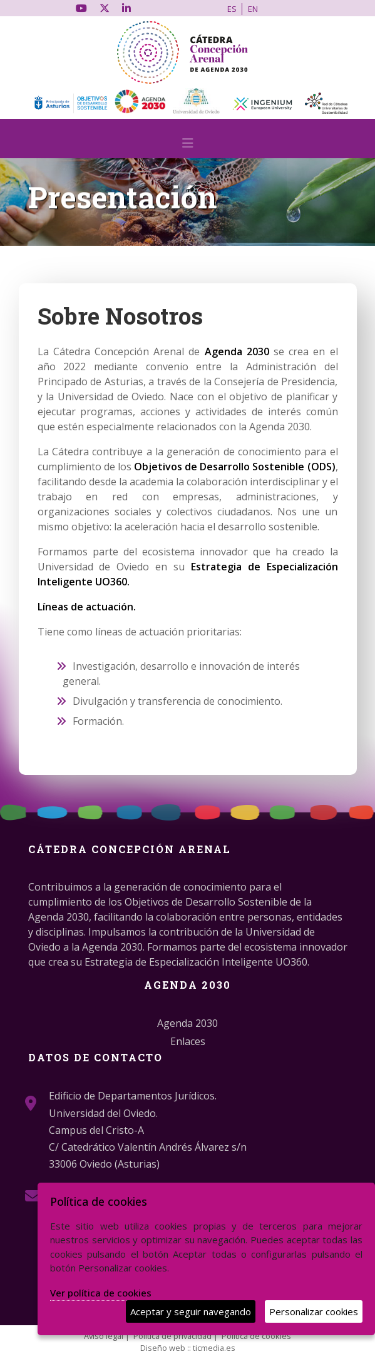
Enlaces (187, 1041)
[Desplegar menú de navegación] (188, 146)
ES (232, 8)
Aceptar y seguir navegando (190, 1311)
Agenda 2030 (187, 1023)
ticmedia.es (214, 1347)
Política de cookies (256, 1335)
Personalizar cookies (313, 1311)
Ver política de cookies (101, 1292)
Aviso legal (103, 1335)
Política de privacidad (172, 1335)
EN (253, 8)
